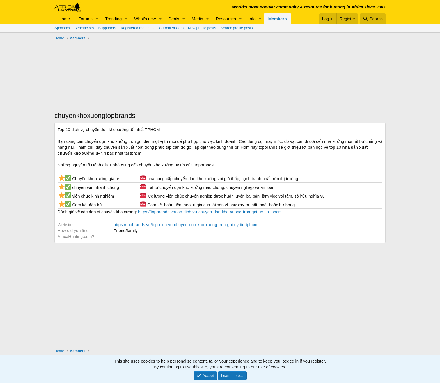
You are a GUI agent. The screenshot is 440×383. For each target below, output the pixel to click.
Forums (85, 18)
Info (252, 18)
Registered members (138, 28)
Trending (113, 18)
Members (277, 18)
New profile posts (202, 28)
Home (64, 18)
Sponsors (62, 28)
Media (197, 18)
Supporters (107, 28)
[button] (97, 18)
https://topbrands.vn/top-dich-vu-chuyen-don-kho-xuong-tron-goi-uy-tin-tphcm (210, 211)
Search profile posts (237, 28)
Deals (173, 18)
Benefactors (84, 28)
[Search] (373, 18)
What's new (145, 18)
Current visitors (171, 28)
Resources (226, 18)
